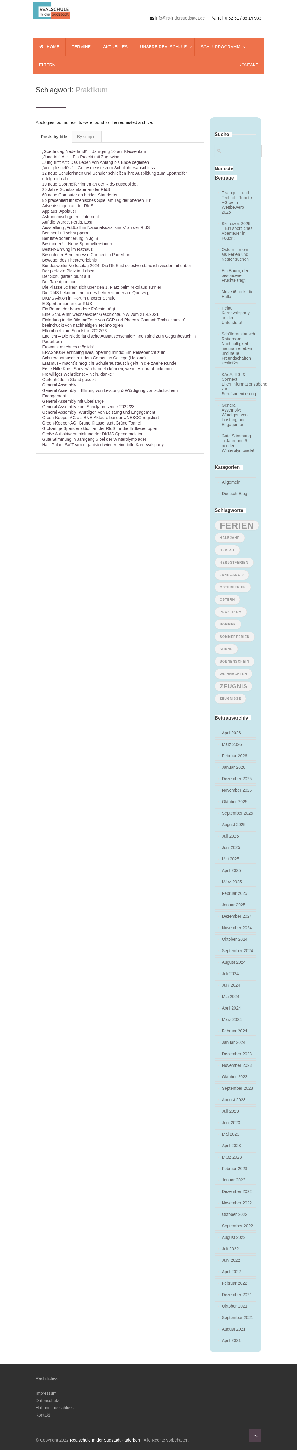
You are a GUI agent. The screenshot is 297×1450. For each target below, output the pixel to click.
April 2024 (231, 1008)
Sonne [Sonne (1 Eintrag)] (226, 649)
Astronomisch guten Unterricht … (73, 216)
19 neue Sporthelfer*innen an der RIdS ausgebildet (90, 184)
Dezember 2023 (237, 1053)
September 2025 (237, 813)
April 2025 (231, 870)
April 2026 (231, 732)
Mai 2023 (230, 1134)
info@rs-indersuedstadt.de (180, 18)
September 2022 (237, 1225)
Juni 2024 (231, 985)
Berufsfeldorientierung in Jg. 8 (70, 238)
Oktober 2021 (235, 1306)
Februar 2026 (234, 755)
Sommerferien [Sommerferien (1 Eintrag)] (235, 636)
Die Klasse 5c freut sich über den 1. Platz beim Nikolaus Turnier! (102, 287)
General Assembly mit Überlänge (73, 401)
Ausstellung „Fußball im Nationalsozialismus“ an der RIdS (96, 227)
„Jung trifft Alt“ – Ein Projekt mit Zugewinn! (81, 156)
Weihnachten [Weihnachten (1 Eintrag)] (233, 674)
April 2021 (231, 1340)
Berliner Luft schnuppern (65, 233)
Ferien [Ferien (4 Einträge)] (237, 525)
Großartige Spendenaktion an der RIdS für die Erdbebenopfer (99, 428)
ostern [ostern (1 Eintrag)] (227, 599)
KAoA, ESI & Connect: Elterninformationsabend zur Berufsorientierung (238, 384)
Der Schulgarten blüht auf (66, 276)
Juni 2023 (231, 1122)
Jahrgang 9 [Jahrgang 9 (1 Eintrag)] (232, 575)
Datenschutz (47, 1400)
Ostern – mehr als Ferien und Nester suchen (235, 254)
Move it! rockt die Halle (238, 294)
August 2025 (234, 824)
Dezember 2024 (237, 916)
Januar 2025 (233, 904)
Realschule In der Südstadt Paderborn (105, 1440)
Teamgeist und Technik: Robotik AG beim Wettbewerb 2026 (237, 202)
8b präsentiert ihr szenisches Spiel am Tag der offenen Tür (96, 200)
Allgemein (231, 482)
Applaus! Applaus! (59, 211)
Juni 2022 (231, 1260)
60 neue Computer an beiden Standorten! (81, 194)
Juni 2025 (231, 847)
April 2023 (231, 1145)
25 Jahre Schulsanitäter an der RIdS (76, 189)
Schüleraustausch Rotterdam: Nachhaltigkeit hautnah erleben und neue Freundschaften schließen (238, 348)
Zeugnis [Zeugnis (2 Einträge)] (234, 686)
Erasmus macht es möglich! (68, 347)
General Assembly (59, 385)
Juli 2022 (230, 1248)
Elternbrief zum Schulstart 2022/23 (74, 330)
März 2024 (232, 1019)
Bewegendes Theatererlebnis (69, 260)
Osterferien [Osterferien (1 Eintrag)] (233, 587)
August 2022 (234, 1237)
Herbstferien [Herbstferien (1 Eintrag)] (234, 562)
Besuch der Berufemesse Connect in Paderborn (87, 254)
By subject (87, 136)
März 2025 (232, 881)
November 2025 (237, 790)
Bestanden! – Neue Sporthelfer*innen (77, 243)
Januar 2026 (233, 767)
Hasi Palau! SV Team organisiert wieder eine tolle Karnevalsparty (103, 444)
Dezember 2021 (237, 1294)
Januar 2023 (233, 1180)
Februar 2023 (234, 1168)
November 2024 (237, 927)
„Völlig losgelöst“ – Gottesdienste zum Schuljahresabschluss (98, 167)
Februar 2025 (234, 893)
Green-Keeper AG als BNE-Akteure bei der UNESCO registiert (100, 417)
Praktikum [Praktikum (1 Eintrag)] (231, 612)
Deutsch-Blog (234, 493)
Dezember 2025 (237, 778)
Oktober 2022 (235, 1214)
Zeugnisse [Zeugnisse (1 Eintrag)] (230, 698)
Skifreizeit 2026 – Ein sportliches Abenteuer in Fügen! (237, 230)
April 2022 (231, 1271)
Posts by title (54, 136)
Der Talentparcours (60, 281)
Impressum (46, 1393)
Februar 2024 (234, 1031)
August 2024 (234, 962)
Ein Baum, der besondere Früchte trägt (78, 309)
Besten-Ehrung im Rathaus (67, 249)
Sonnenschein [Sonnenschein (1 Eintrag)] (234, 661)
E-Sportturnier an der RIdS (67, 303)
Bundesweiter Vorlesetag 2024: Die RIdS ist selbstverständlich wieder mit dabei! (117, 265)
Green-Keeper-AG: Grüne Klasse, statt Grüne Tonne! (91, 423)
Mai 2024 (230, 996)
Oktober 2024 (235, 939)
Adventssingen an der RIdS (67, 205)
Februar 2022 (234, 1283)
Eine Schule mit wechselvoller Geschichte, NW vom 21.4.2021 (100, 314)
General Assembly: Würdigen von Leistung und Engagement (98, 412)
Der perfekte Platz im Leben (68, 271)
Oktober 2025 (235, 801)
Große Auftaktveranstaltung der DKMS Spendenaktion (93, 433)
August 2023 (234, 1099)
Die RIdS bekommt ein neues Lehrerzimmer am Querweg (96, 292)
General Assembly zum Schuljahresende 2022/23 (88, 406)
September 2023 (237, 1088)
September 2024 (237, 950)
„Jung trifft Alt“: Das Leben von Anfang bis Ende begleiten (95, 162)
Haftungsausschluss (55, 1407)
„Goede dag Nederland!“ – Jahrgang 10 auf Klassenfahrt (94, 151)
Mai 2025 (230, 859)
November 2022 (237, 1202)
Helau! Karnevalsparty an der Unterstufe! (236, 315)
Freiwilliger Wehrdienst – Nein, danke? (78, 374)
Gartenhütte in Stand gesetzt (69, 379)
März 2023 (232, 1157)
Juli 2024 (230, 973)
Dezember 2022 (237, 1191)
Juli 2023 (230, 1111)
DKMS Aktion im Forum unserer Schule (79, 298)
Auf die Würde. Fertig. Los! (67, 222)
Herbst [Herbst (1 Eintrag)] (227, 550)
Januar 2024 (233, 1042)
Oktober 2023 (235, 1076)
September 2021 (237, 1317)
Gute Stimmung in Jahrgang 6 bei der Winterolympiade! (94, 439)
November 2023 (237, 1065)
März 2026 (232, 744)
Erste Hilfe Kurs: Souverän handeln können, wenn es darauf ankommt (107, 368)
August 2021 (234, 1329)
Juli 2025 (230, 836)
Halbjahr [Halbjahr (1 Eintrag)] (230, 537)
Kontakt (43, 1415)
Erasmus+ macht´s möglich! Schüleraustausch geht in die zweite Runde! (110, 363)
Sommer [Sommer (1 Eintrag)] (228, 624)
